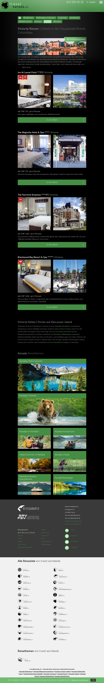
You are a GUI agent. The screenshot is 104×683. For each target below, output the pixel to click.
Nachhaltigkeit (46, 544)
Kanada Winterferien (47, 676)
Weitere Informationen (79, 680)
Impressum (45, 535)
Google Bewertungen (25, 547)
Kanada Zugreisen (50, 674)
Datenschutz (45, 532)
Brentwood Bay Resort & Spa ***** (40, 257)
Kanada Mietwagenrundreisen (43, 671)
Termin (20, 538)
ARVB (43, 530)
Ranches (57, 21)
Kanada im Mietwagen (62, 334)
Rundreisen (28, 18)
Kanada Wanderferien (62, 676)
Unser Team (22, 544)
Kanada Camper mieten (62, 671)
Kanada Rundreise (62, 326)
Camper (38, 21)
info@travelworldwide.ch (73, 521)
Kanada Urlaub (74, 674)
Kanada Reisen (62, 674)
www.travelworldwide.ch (73, 524)
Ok (93, 680)
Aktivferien (74, 18)
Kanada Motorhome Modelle (33, 674)
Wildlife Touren (25, 21)
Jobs (42, 538)
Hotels (47, 21)
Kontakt (20, 535)
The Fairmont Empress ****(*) (38, 195)
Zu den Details (65, 120)
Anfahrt (20, 541)
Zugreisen (62, 18)
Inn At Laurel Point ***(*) (35, 72)
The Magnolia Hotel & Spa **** (38, 132)
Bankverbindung (46, 541)
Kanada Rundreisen (25, 671)
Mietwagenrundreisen (46, 18)
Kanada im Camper (61, 342)
